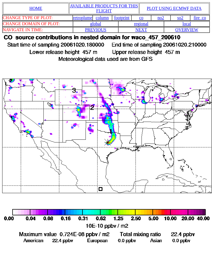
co (141, 17)
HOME (35, 8)
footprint (121, 17)
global (95, 23)
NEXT (141, 29)
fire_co (200, 17)
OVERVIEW (186, 29)
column (102, 17)
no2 (161, 17)
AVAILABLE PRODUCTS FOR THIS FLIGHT (104, 8)
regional (141, 23)
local (186, 23)
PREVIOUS (95, 29)
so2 (180, 17)
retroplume (82, 17)
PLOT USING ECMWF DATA (174, 8)
